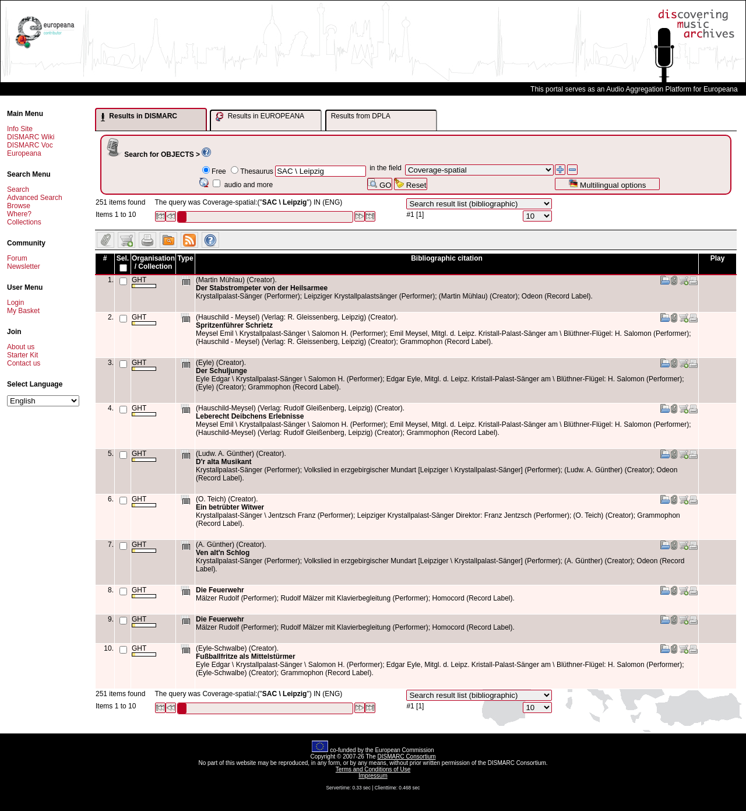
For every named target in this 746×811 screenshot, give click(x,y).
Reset (411, 183)
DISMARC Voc (30, 145)
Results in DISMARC (139, 116)
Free (219, 171)
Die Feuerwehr (220, 590)
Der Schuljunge (221, 371)
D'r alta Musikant (224, 462)
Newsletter (23, 266)
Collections (24, 222)
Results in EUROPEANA (260, 116)
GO (379, 183)
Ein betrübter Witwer (230, 507)
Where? (19, 214)
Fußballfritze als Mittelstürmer (245, 656)
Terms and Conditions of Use (373, 769)
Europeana (24, 153)
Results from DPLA (360, 116)
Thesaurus (256, 171)
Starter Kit (22, 355)
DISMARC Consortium (407, 756)
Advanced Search (34, 198)
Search (18, 189)
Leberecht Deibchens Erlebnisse (250, 416)
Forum (17, 258)
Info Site (20, 129)
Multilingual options (607, 183)
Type (185, 258)
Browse (18, 206)
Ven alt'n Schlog (222, 553)
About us (20, 347)
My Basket (23, 311)
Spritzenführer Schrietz (234, 325)
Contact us (23, 363)
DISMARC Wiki (30, 137)
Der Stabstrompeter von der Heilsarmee (262, 288)
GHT (144, 282)
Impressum (372, 776)
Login (15, 303)
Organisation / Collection (153, 262)
